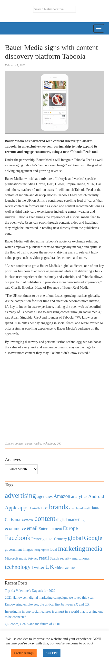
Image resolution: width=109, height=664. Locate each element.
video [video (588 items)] (59, 567)
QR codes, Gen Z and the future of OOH (32, 624)
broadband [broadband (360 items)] (82, 508)
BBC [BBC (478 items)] (44, 508)
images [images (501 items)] (28, 549)
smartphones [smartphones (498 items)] (81, 558)
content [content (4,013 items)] (44, 518)
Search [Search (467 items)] (54, 558)
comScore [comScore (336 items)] (28, 520)
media (37, 443)
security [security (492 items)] (65, 558)
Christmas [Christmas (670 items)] (13, 519)
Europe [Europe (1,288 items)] (70, 528)
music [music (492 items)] (23, 558)
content (19, 443)
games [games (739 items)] (47, 538)
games (28, 443)
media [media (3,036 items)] (94, 548)
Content (9, 443)
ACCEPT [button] (52, 653)
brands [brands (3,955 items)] (58, 507)
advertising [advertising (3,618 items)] (20, 495)
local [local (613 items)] (53, 549)
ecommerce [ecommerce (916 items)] (15, 528)
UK (59, 443)
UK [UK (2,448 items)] (49, 566)
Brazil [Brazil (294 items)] (72, 508)
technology (48, 443)
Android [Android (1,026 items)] (96, 496)
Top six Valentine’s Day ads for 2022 (30, 591)
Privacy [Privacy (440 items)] (33, 558)
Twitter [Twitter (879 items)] (37, 567)
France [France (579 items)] (36, 539)
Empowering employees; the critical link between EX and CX (47, 604)
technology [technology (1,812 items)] (17, 567)
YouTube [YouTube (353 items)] (69, 568)
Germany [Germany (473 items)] (60, 539)
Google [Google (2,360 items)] (93, 537)
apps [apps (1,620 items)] (23, 507)
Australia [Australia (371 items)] (34, 508)
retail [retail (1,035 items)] (44, 558)
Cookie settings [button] (24, 653)
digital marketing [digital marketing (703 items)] (70, 519)
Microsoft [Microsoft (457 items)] (11, 558)
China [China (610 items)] (94, 508)
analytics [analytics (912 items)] (79, 496)
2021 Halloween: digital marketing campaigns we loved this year (49, 597)
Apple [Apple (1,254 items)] (11, 508)
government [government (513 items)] (13, 549)
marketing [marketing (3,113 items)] (71, 548)
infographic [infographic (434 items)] (41, 549)
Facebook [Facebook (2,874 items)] (17, 537)
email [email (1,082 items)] (32, 528)
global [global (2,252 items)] (75, 538)
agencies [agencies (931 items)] (45, 496)
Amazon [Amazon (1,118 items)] (61, 496)
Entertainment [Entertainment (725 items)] (50, 528)
